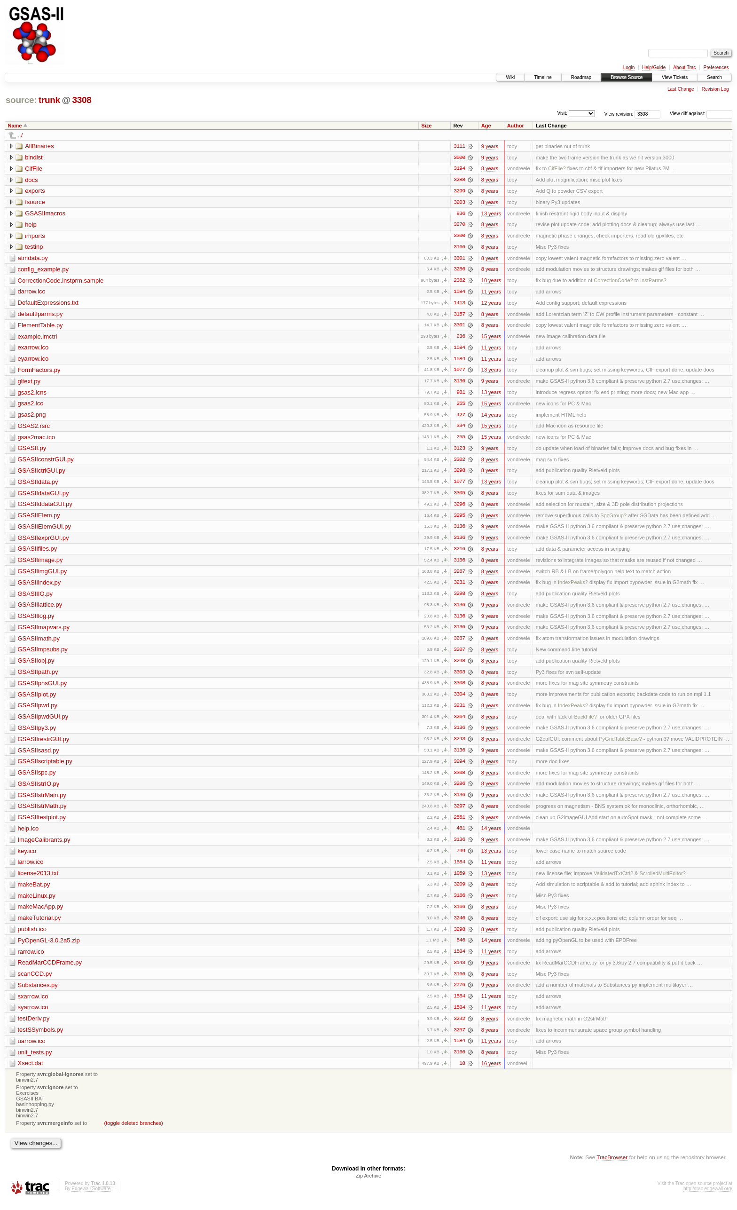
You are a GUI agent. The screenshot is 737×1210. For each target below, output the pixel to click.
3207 (459, 654)
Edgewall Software (90, 1197)
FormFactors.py (39, 371)
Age (486, 125)
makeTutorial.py (39, 924)
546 (460, 947)
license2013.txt (38, 879)
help (31, 225)
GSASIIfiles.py (37, 552)
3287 (459, 643)
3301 (459, 259)
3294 (459, 767)
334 (460, 428)
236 (460, 338)
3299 (459, 191)
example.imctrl (37, 337)
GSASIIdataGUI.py (43, 495)
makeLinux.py (36, 902)
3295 (459, 518)
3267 (459, 575)
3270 (459, 225)
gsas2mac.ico (36, 439)
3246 (459, 925)
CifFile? (556, 169)
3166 (459, 248)
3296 (459, 507)
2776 (459, 992)
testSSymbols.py (40, 1037)
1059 (459, 880)
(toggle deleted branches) (133, 1131)
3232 (459, 1026)
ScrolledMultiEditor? (663, 880)
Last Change (680, 89)
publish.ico (32, 936)
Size (426, 125)
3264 (459, 722)
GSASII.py (32, 450)
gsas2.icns (32, 394)
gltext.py (29, 383)
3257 (459, 1038)
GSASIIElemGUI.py (44, 529)
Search (714, 77)
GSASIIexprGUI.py (43, 541)
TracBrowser (611, 1166)
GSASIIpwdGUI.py (43, 721)
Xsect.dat (30, 1071)
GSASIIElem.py (39, 518)
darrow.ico (32, 292)
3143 (459, 970)
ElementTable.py (40, 326)
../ (20, 135)
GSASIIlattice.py (40, 608)
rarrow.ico (31, 958)
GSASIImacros (45, 213)
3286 (459, 270)
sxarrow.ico (33, 1003)
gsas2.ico (31, 405)
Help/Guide (654, 67)
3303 (459, 676)
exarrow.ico (33, 349)
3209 (459, 891)
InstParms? (653, 282)
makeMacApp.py (40, 913)
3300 (459, 236)
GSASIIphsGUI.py (42, 687)
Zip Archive (368, 1184)
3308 (81, 100)
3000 (459, 157)
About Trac (684, 67)
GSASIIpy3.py (37, 732)
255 (460, 406)
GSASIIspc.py (37, 778)
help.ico (28, 834)
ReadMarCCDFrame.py (50, 969)
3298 (459, 473)
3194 (459, 169)
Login (629, 67)
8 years (489, 169)
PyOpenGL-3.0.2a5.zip (49, 947)
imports (35, 236)
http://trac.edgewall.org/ (707, 1197)
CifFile (33, 168)
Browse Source (627, 77)
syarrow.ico (33, 1015)
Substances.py (38, 992)
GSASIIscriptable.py (45, 766)
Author (515, 125)
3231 (459, 586)
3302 (459, 462)
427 (460, 417)
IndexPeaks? (573, 586)
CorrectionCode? (613, 282)
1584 (459, 293)
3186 (459, 564)
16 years (491, 1072)
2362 (459, 281)
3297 (459, 812)
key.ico (27, 857)
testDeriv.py (34, 1026)
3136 (459, 383)
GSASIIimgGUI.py (42, 574)
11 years (491, 293)
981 (460, 394)
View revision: (619, 113)
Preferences (716, 67)
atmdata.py (33, 258)
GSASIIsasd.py (38, 755)
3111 (459, 146)
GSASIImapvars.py (44, 631)
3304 (459, 699)
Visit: (562, 113)
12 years (491, 304)
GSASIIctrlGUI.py (41, 473)
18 (462, 1072)
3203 (459, 202)
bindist (34, 157)
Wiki (510, 77)
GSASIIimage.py (40, 563)
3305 (459, 496)
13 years (491, 214)
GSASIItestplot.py (42, 823)
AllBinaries (39, 146)
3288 (459, 180)
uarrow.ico (32, 1048)
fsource (35, 202)
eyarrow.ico (33, 360)
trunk (49, 100)
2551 (459, 823)
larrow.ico (31, 868)
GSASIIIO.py (35, 597)
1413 (459, 304)
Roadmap (581, 77)
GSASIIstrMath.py (42, 811)
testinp (34, 247)
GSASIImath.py (39, 642)
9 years (489, 146)
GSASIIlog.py (36, 620)
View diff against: (701, 113)
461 (460, 834)
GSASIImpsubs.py (43, 653)
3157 (459, 315)
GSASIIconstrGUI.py (46, 462)
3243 (459, 744)
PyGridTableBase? (620, 744)
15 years (491, 338)
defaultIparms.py (40, 315)
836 (460, 214)
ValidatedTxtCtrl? (613, 880)
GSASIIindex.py (39, 586)
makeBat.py (34, 890)
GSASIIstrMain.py (42, 800)
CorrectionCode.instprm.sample (61, 281)
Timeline (542, 77)
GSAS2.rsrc (34, 428)
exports (35, 191)
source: (21, 100)
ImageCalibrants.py (44, 845)
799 (460, 857)
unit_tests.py (35, 1060)
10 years (491, 282)
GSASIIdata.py (38, 484)
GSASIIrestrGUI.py (44, 744)
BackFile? (585, 722)
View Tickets (675, 77)
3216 (459, 552)
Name (15, 125)
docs (31, 179)
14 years (491, 417)
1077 (459, 372)
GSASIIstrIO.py (39, 789)
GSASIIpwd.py (38, 710)
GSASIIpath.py (38, 676)
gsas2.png (32, 416)
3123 (459, 451)
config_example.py (43, 270)
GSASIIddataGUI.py (45, 507)
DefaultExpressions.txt (48, 304)
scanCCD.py (35, 981)
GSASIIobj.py (36, 665)
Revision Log (715, 89)
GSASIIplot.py (37, 699)
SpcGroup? (613, 519)
